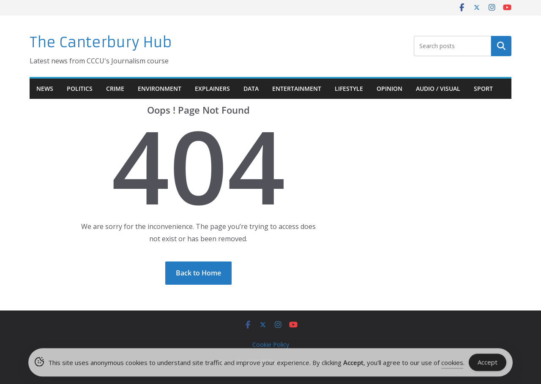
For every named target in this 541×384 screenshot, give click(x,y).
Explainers (212, 88)
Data (251, 88)
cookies (452, 363)
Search (501, 46)
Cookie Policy (270, 344)
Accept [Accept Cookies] (487, 363)
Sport (483, 88)
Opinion (389, 88)
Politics (80, 88)
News (44, 88)
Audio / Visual (438, 88)
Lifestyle (349, 88)
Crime (115, 88)
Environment (159, 88)
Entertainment (296, 88)
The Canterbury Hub (101, 42)
